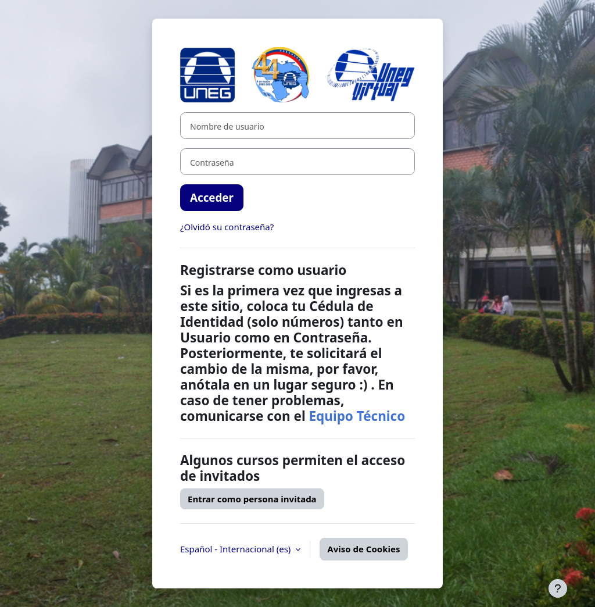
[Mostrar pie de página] (558, 588)
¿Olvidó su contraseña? (227, 227)
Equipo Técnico (357, 416)
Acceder (212, 197)
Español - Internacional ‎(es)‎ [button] (236, 549)
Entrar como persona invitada (252, 499)
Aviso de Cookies (363, 549)
